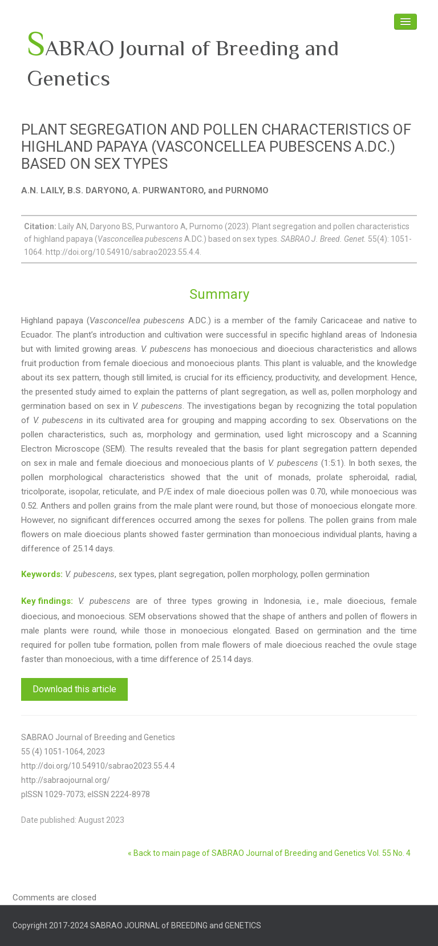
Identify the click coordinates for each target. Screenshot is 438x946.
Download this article (74, 689)
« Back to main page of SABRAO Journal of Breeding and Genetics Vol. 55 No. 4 (269, 853)
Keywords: (42, 574)
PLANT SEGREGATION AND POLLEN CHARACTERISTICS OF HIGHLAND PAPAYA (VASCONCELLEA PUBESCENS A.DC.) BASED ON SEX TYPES (216, 146)
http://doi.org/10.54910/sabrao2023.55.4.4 (98, 765)
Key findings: (47, 601)
